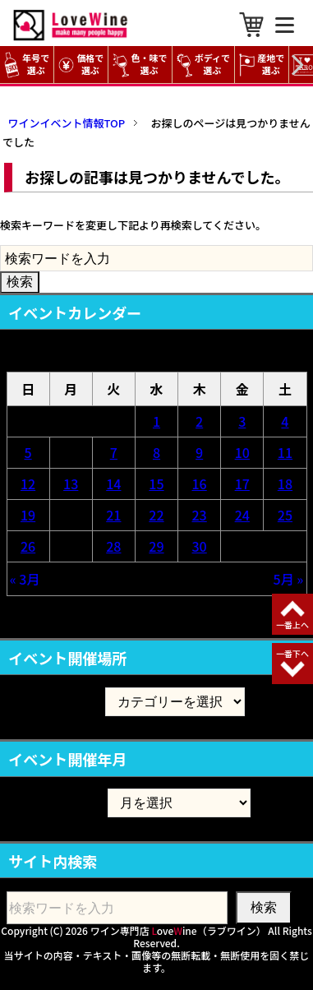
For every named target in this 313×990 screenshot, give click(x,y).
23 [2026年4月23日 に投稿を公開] (199, 515)
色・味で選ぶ (140, 64)
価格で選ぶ (81, 64)
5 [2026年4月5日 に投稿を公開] (28, 452)
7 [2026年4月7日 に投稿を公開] (113, 452)
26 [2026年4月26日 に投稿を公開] (28, 546)
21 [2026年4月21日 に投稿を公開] (113, 515)
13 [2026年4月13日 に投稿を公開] (70, 483)
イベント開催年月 (56, 802)
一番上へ (292, 624)
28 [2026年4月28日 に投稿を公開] (113, 546)
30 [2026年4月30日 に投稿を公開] (199, 546)
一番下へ (292, 653)
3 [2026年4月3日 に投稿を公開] (242, 421)
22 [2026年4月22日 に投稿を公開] (156, 515)
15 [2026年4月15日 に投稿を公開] (156, 483)
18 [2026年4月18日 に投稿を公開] (285, 483)
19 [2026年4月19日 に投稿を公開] (28, 515)
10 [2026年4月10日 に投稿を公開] (242, 452)
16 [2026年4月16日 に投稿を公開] (199, 483)
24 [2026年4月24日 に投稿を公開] (242, 515)
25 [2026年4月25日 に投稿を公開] (285, 515)
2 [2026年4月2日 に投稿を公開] (199, 421)
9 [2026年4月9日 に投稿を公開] (199, 452)
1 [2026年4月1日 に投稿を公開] (156, 421)
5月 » (289, 579)
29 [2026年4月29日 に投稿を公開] (156, 546)
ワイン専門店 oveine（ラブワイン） (178, 930)
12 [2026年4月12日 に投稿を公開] (28, 483)
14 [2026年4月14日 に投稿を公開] (113, 483)
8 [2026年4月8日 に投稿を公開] (156, 452)
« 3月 (25, 579)
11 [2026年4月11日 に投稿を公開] (285, 452)
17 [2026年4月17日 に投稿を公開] (242, 483)
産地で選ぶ (261, 64)
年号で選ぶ (26, 64)
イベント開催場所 (56, 701)
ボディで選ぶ (203, 64)
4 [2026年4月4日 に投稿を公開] (284, 421)
